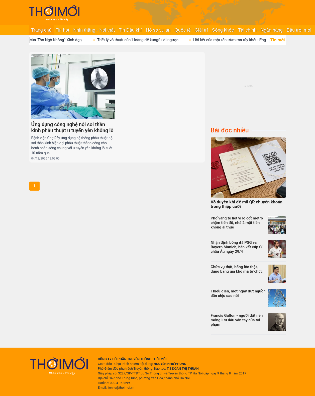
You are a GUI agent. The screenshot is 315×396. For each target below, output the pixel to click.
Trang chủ (41, 30)
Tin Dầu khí (130, 30)
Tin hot (62, 30)
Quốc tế (183, 30)
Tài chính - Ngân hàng (260, 30)
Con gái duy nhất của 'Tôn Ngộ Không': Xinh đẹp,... (46, 40)
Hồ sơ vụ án (158, 30)
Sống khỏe (223, 30)
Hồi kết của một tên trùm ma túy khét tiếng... (235, 40)
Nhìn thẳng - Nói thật (94, 30)
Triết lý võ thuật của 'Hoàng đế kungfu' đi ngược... (143, 40)
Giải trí (201, 30)
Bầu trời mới (299, 30)
